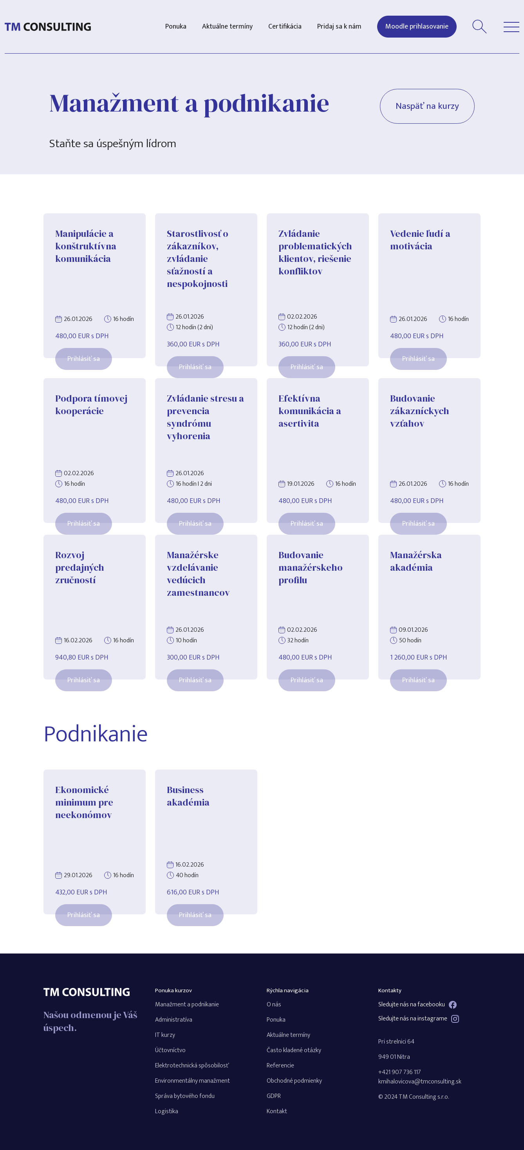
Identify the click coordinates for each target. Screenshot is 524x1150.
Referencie (280, 1065)
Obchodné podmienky (294, 1081)
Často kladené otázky (294, 1050)
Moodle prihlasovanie (416, 26)
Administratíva (173, 1020)
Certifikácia (285, 26)
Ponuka (175, 26)
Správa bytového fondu (185, 1096)
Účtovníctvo (170, 1050)
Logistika (166, 1111)
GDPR (274, 1096)
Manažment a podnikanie (187, 1004)
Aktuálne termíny (227, 26)
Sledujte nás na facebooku (417, 1004)
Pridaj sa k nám (339, 26)
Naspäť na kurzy (426, 107)
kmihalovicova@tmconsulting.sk (419, 1081)
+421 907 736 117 (399, 1072)
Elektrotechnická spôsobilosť (192, 1065)
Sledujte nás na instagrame (418, 1019)
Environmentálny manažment (192, 1081)
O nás (274, 1004)
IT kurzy (165, 1035)
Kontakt (277, 1111)
